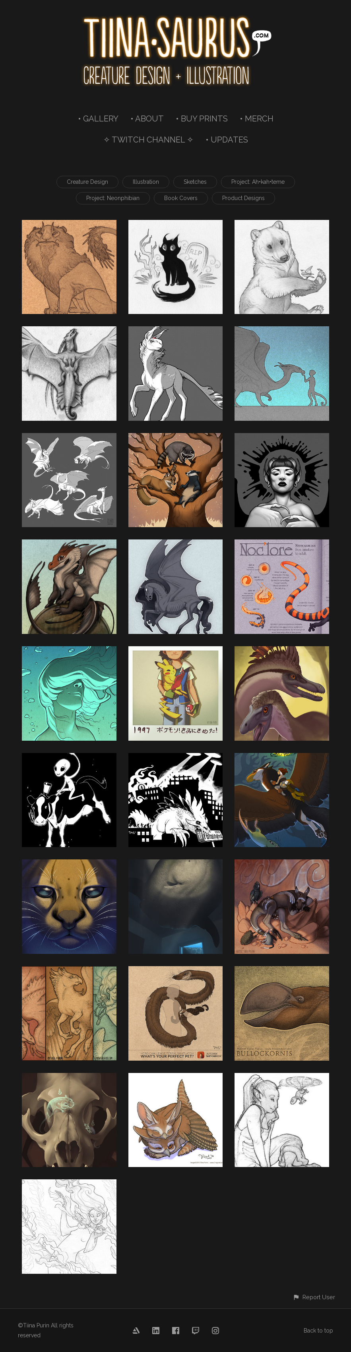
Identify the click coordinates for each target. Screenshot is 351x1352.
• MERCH (256, 118)
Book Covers (181, 198)
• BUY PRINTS (202, 118)
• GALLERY (98, 118)
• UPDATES (227, 139)
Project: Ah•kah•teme (258, 182)
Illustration (146, 182)
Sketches (195, 182)
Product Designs (243, 198)
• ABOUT (147, 118)
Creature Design (87, 182)
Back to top (318, 1330)
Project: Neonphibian (113, 198)
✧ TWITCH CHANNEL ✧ (148, 139)
